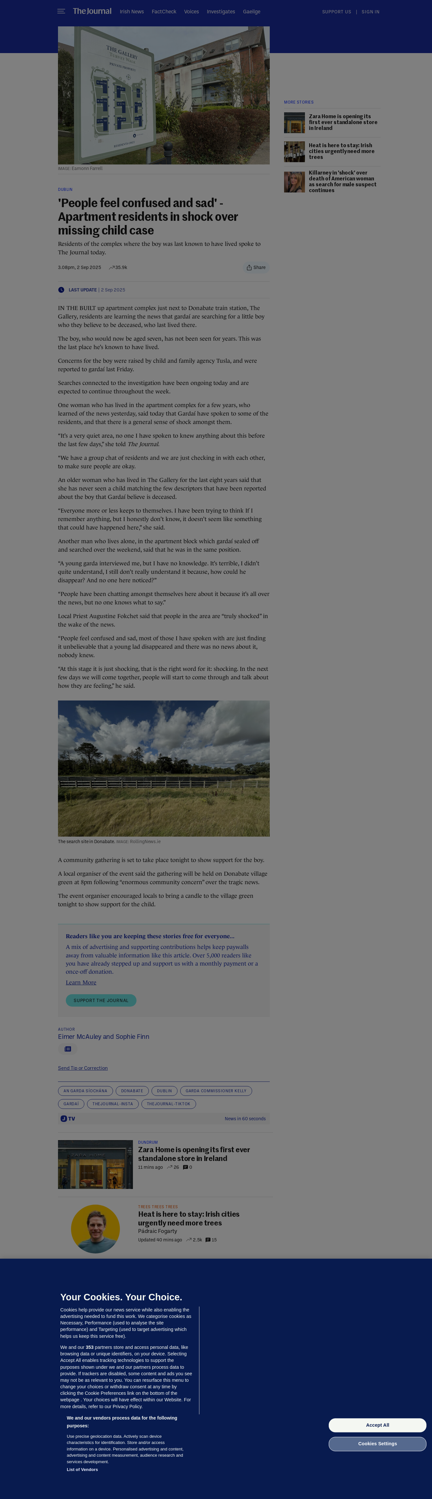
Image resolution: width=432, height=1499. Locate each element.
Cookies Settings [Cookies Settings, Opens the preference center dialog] (377, 1444)
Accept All (377, 1425)
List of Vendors (82, 1469)
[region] (216, 1379)
